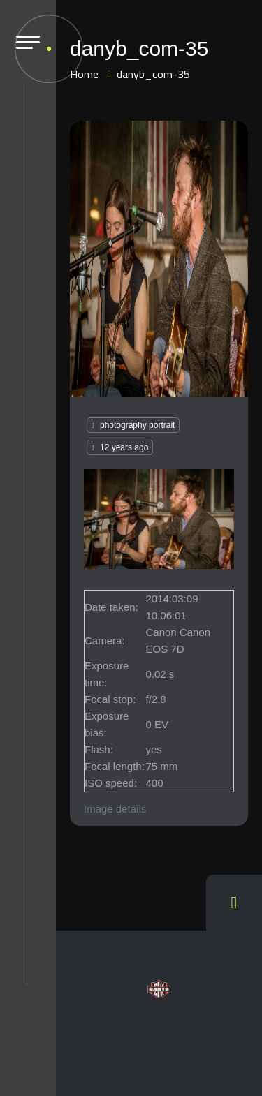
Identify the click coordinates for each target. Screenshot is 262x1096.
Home (84, 74)
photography (123, 425)
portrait (162, 425)
